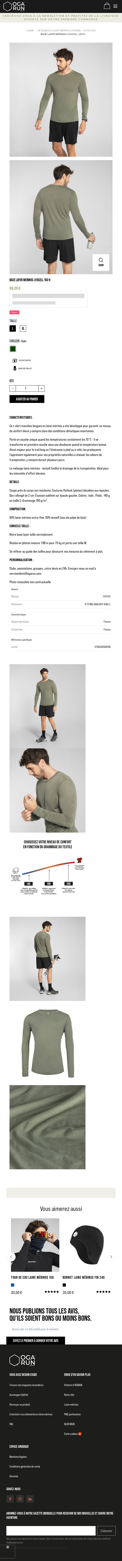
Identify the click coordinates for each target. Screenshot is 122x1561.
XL (23, 328)
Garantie (13, 1476)
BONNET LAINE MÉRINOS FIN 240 (84, 1277)
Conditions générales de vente (24, 1466)
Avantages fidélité (18, 1394)
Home (30, 30)
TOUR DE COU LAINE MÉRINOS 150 (32, 1277)
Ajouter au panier (27, 399)
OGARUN (107, 596)
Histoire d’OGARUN (73, 1385)
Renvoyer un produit (19, 1404)
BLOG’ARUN (69, 1424)
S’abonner (106, 1531)
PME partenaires (72, 1414)
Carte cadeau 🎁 (73, 1433)
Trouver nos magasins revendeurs (26, 1385)
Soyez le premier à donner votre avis (35, 1340)
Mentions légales (18, 1456)
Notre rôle (69, 1394)
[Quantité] (27, 388)
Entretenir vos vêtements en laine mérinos (30, 1414)
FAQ (11, 1424)
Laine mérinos (71, 1404)
